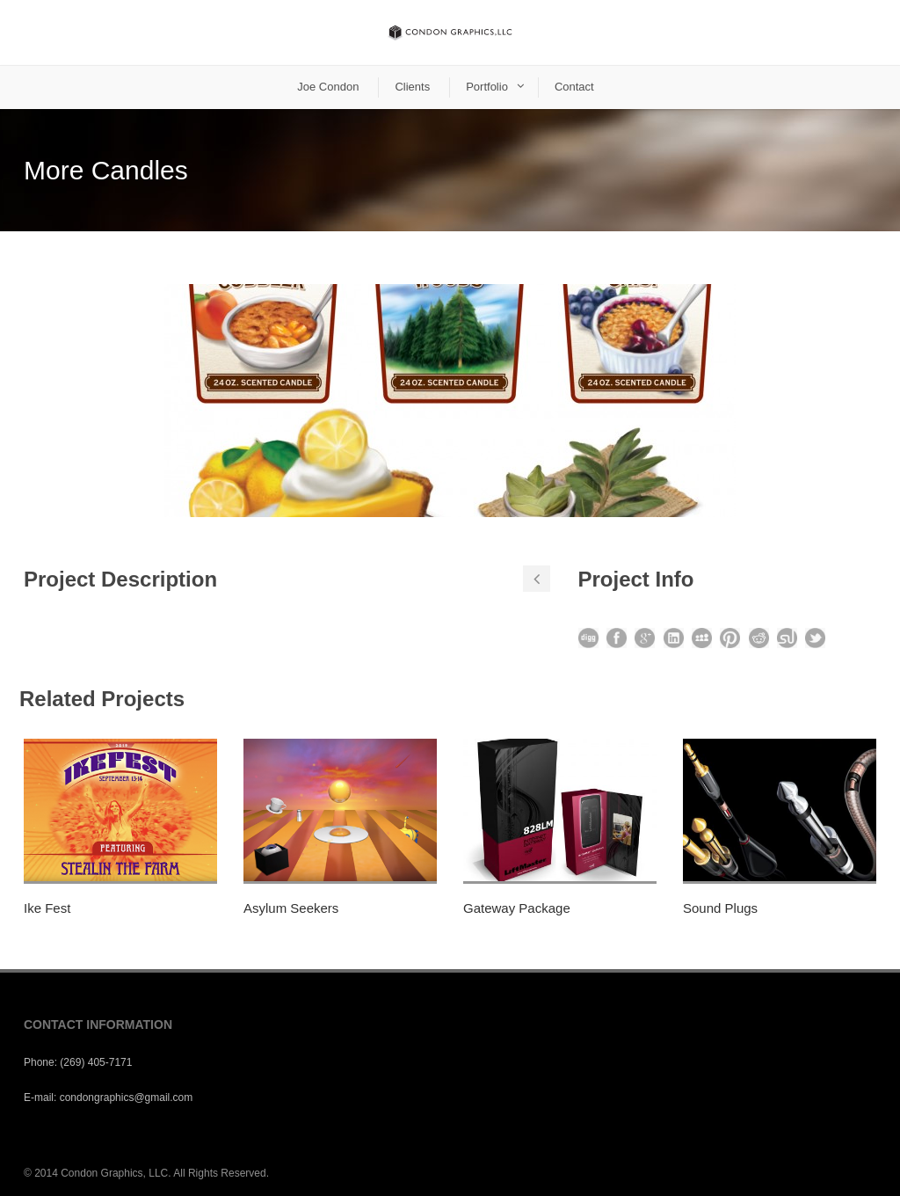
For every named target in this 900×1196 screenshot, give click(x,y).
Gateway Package (516, 908)
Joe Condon (328, 86)
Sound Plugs (720, 908)
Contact (574, 86)
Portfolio (487, 86)
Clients (412, 86)
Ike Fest (47, 908)
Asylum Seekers (290, 908)
